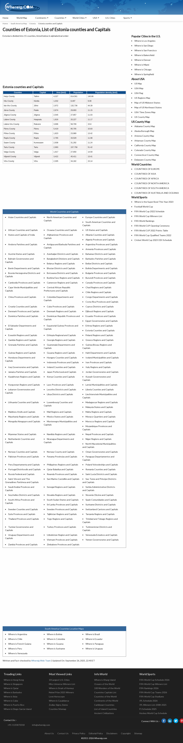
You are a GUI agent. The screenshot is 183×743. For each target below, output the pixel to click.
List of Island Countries (105, 709)
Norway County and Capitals (60, 451)
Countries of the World (105, 696)
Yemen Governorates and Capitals (102, 539)
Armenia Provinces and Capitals (101, 249)
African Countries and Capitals (23, 230)
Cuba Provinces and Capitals (60, 306)
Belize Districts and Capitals (99, 263)
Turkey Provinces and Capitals (61, 527)
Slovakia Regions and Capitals (61, 495)
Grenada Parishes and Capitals (23, 344)
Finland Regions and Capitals (99, 335)
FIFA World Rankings (144, 221)
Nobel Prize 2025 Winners (61, 692)
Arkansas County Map (145, 140)
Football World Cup (143, 206)
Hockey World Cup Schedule (153, 713)
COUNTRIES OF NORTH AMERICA (151, 183)
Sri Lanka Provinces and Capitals (62, 504)
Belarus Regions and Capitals (61, 263)
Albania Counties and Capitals (100, 234)
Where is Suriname (56, 648)
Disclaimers (111, 733)
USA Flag (138, 93)
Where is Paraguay (95, 643)
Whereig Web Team (41, 660)
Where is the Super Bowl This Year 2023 (153, 201)
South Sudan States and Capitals (63, 499)
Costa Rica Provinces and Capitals (102, 301)
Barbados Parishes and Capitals (101, 258)
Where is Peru (15, 648)
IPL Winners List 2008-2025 (152, 705)
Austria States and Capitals (21, 254)
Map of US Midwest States (147, 102)
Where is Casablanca (59, 700)
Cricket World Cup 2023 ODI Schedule (153, 240)
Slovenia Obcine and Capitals (100, 495)
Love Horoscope (57, 696)
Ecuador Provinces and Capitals (101, 316)
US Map (138, 83)
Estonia (33, 23)
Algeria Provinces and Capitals (100, 239)
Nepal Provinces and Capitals (100, 434)
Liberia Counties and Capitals (100, 389)
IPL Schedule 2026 (148, 700)
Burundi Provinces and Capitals (101, 278)
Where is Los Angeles (144, 40)
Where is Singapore (13, 684)
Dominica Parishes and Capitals (23, 316)
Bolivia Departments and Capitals (102, 268)
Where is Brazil (93, 634)
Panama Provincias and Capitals (62, 456)
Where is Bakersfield (144, 55)
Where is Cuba (11, 700)
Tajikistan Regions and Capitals (62, 514)
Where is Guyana (55, 643)
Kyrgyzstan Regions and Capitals (24, 384)
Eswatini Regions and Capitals (22, 335)
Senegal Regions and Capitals (61, 487)
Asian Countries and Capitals (22, 217)
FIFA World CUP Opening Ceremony (152, 225)
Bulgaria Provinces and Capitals (101, 273)
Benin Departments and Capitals (24, 268)
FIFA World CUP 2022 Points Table (151, 230)
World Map (22, 18)
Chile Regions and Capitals (98, 292)
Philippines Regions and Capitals (62, 464)
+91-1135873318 (16, 725)
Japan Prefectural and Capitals (61, 372)
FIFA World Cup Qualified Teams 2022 (152, 235)
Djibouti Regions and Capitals (100, 311)
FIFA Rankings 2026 (148, 688)
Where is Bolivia (54, 634)
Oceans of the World (104, 684)
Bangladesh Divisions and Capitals (63, 258)
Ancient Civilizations (104, 713)
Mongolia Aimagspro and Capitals (24, 421)
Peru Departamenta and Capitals (24, 464)
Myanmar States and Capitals (22, 434)
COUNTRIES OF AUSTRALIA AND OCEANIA (156, 193)
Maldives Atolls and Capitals (21, 412)
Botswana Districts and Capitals (62, 273)
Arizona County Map (144, 135)
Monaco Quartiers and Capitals (101, 416)
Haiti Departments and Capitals (101, 352)
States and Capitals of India (21, 234)
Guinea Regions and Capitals (22, 352)
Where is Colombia (56, 639)
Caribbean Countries (104, 705)
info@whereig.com (41, 725)
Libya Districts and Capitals (60, 394)
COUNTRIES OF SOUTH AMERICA (151, 188)
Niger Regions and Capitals (99, 439)
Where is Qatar (11, 688)
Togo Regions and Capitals (60, 519)
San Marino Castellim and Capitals (63, 479)
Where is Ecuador (94, 639)
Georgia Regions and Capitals (61, 340)
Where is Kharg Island (105, 680)
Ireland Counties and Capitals (61, 367)
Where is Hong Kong (14, 680)
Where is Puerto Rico (14, 705)
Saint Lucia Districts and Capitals (101, 474)
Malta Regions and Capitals (99, 412)
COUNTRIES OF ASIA (145, 173)
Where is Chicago (142, 69)
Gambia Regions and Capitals (22, 340)
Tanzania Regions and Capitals (100, 514)
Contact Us (63, 733)
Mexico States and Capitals (60, 416)
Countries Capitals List (105, 692)
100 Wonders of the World (107, 688)
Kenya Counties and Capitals (61, 376)
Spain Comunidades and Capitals (101, 499)
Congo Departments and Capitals (102, 297)
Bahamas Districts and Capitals (100, 254)
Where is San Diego (143, 45)
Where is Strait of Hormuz (61, 688)
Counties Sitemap (57, 709)
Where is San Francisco (145, 50)
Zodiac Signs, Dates (58, 705)
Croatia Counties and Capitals (22, 306)
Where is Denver (142, 60)
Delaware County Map (145, 159)
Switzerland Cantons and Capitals (102, 509)
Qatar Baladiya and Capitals (60, 469)
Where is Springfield (144, 74)
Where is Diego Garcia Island (18, 709)
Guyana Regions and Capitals (61, 352)
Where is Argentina (17, 634)
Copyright (126, 733)
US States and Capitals (97, 230)
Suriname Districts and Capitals (101, 504)
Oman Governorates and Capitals (102, 451)
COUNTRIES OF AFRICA (146, 178)
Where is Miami (141, 64)
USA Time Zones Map (144, 112)
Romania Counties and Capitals (101, 469)
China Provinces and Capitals (22, 297)
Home (5, 18)
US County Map (142, 117)
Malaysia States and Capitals (99, 407)
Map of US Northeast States (148, 107)
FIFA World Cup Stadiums (151, 696)
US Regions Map (142, 98)
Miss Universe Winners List (62, 684)
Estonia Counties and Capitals (100, 330)
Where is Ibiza (10, 696)
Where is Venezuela (17, 653)
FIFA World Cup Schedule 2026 (154, 680)
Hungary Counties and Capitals (62, 357)
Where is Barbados (13, 692)
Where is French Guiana (19, 643)
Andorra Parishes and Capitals (22, 244)
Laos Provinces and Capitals (60, 384)
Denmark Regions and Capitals (61, 311)
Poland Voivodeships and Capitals (102, 464)
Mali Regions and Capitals (59, 412)
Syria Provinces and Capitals (21, 514)
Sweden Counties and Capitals (23, 509)
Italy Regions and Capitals (98, 367)
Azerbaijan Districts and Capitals (62, 254)
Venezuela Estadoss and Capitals (101, 535)
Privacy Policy (78, 733)
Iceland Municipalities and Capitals (102, 357)
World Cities (79, 18)
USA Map (138, 88)
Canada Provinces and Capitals (100, 282)
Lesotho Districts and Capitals (61, 389)
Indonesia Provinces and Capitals (63, 362)
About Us (49, 733)
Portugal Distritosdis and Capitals (24, 469)
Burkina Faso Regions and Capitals (63, 278)
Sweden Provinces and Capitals (62, 509)
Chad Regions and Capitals (98, 287)
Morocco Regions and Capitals (100, 421)
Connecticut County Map (146, 155)
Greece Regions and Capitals (100, 340)
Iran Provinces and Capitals (99, 362)
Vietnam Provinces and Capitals (62, 539)
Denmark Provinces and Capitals (23, 311)
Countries (59, 18)
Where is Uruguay (94, 648)
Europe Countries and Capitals (100, 217)
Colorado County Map (145, 150)
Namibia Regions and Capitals (61, 434)
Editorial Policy (96, 733)
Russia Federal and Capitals (21, 474)
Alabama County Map (144, 126)
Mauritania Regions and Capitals (23, 416)
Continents (40, 18)
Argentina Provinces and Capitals (102, 244)
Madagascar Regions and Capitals (102, 402)
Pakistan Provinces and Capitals (23, 456)
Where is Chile (15, 639)
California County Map (145, 145)
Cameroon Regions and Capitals (62, 282)
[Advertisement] (64, 61)
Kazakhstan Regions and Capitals (24, 376)
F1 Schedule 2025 (148, 709)
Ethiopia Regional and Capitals (61, 335)
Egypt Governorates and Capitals (102, 321)
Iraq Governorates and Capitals (23, 367)
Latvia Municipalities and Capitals (101, 384)
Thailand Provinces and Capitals (23, 519)
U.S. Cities (110, 18)
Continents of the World (106, 700)
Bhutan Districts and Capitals (61, 268)
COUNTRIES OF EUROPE (147, 169)
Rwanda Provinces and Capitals (62, 474)
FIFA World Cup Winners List (148, 216)
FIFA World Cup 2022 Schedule (149, 211)
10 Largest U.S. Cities (59, 680)
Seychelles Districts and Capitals (24, 495)
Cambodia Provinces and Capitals (24, 282)
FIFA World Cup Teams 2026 (153, 692)
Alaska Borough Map (144, 131)
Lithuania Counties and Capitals (23, 402)
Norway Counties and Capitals (22, 451)
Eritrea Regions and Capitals (99, 325)
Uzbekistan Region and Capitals (62, 535)
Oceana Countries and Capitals (62, 230)
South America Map (19, 23)
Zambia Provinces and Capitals (23, 544)
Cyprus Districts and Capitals (100, 306)
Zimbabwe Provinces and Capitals (63, 544)
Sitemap (138, 733)
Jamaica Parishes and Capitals (22, 372)
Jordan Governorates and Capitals (102, 372)
